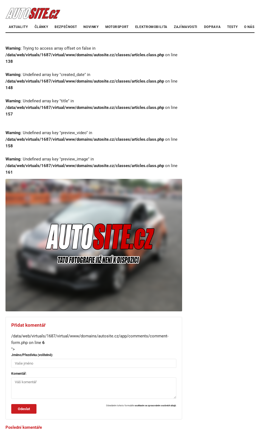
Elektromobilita (151, 27)
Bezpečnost (66, 27)
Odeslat (24, 409)
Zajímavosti (185, 27)
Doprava (212, 27)
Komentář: (18, 374)
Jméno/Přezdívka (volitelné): (32, 355)
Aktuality (18, 27)
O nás (249, 27)
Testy (232, 27)
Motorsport (117, 27)
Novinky (90, 27)
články (41, 27)
